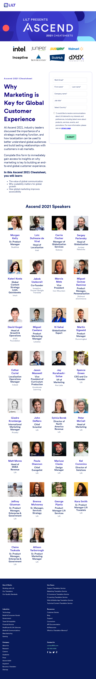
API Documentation (53, 624)
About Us (5, 645)
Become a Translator (9, 667)
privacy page (66, 128)
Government (6, 618)
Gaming (5, 636)
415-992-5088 (51, 648)
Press (4, 658)
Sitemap (5, 670)
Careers (5, 651)
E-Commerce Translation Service (58, 594)
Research (5, 648)
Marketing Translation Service (57, 591)
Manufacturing (7, 633)
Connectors (51, 621)
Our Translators (7, 591)
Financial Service (8, 624)
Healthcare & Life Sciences (11, 627)
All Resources (51, 627)
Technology (6, 612)
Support (49, 618)
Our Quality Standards (9, 594)
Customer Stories (53, 612)
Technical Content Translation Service (59, 603)
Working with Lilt (8, 588)
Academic (5, 655)
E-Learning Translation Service (57, 597)
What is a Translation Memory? (57, 630)
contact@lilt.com (52, 645)
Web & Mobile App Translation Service (60, 600)
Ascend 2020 (6, 661)
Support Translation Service (56, 588)
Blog (48, 615)
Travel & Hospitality (8, 621)
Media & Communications (11, 630)
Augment (5, 664)
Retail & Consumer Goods (11, 615)
